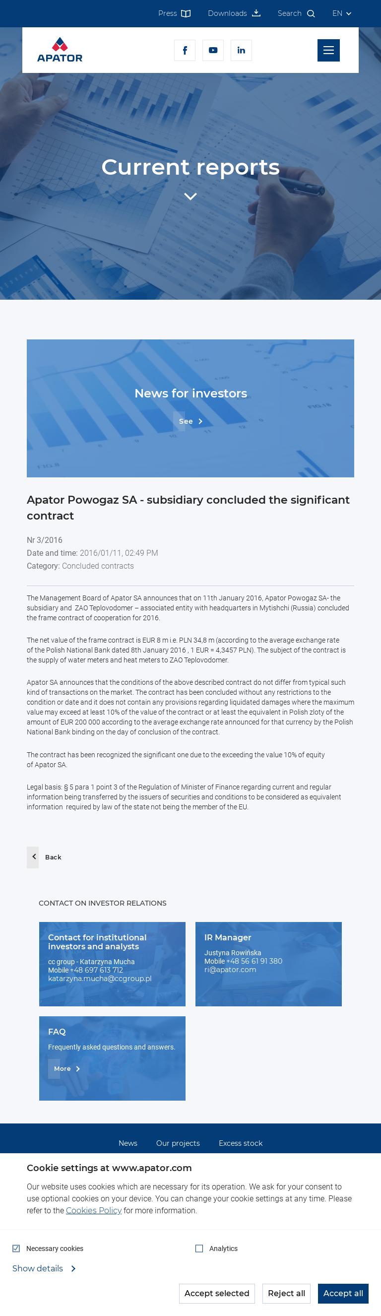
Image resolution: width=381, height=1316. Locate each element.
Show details (38, 1268)
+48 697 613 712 (96, 970)
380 (275, 961)
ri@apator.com (230, 969)
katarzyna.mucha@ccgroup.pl (100, 978)
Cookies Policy (94, 1210)
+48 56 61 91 (247, 961)
